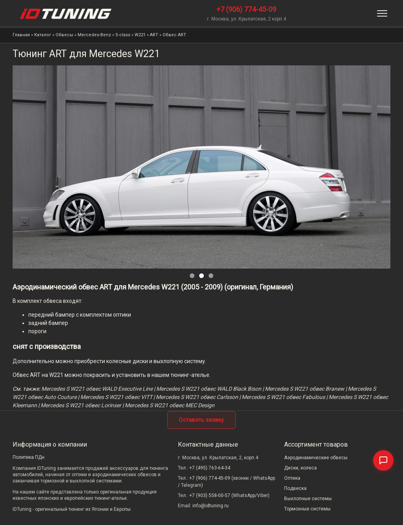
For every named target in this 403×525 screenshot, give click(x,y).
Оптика (292, 478)
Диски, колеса (300, 468)
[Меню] (382, 13)
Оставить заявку (201, 420)
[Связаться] (383, 460)
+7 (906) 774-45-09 (246, 9)
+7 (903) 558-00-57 (209, 495)
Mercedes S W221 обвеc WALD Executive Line (97, 389)
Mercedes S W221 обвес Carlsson (197, 397)
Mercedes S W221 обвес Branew (304, 389)
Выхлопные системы (308, 498)
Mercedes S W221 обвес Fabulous (283, 397)
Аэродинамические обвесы (316, 457)
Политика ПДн (28, 457)
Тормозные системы (307, 509)
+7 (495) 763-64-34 (209, 468)
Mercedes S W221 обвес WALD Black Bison (208, 389)
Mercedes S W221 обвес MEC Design (169, 405)
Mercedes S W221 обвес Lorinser (81, 405)
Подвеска (295, 488)
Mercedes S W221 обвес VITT (116, 397)
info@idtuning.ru (210, 505)
